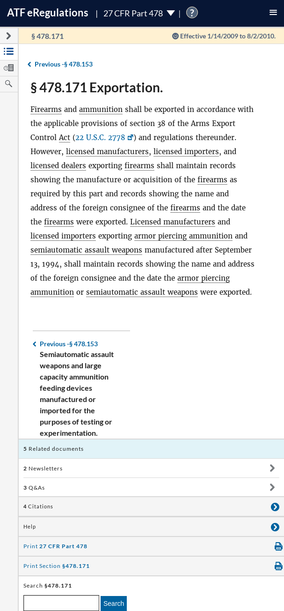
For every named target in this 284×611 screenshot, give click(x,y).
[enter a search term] (61, 603)
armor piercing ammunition (183, 235)
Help (29, 526)
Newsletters (43, 468)
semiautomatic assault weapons (86, 250)
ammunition (101, 109)
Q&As (34, 487)
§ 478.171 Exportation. (96, 87)
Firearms (46, 109)
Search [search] (113, 603)
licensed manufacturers (107, 151)
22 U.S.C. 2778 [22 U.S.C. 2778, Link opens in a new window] (100, 137)
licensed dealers (58, 165)
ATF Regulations (47, 12)
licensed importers (186, 151)
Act (64, 137)
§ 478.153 (64, 64)
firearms (139, 165)
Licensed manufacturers (172, 221)
